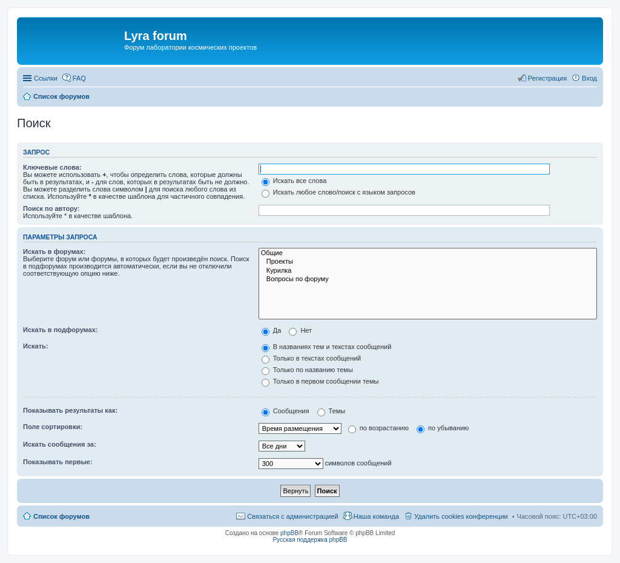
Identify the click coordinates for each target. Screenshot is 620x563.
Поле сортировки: (52, 426)
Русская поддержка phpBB (309, 539)
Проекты (428, 262)
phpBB (289, 533)
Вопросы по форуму (428, 279)
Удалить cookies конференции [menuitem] (461, 516)
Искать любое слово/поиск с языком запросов (338, 192)
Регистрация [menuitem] (547, 78)
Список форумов (61, 516)
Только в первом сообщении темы (320, 381)
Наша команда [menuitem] (376, 516)
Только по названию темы (307, 369)
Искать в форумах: (54, 251)
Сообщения (285, 411)
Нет (300, 330)
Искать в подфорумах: (60, 329)
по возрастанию (378, 427)
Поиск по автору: (51, 208)
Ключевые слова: (52, 167)
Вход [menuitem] (589, 78)
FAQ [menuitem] (79, 78)
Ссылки (46, 78)
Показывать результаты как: (70, 410)
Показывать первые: (58, 461)
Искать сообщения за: (59, 444)
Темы (331, 411)
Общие (428, 253)
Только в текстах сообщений (311, 358)
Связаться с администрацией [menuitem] (292, 516)
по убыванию (443, 427)
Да (272, 330)
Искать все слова (294, 180)
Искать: (35, 346)
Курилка (428, 271)
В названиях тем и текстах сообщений (327, 346)
